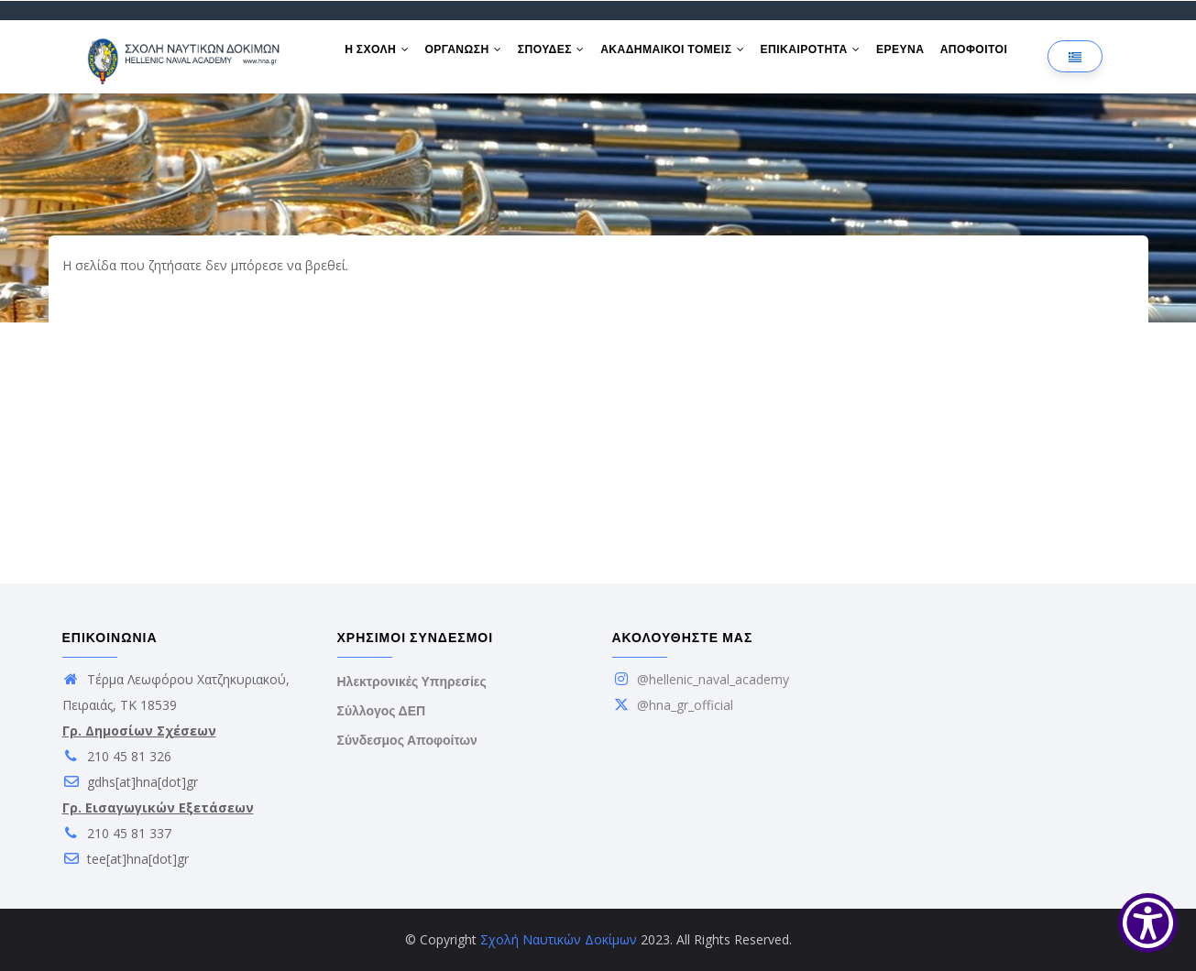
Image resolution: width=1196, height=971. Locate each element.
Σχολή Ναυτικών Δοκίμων (558, 939)
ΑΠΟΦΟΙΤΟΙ (989, 53)
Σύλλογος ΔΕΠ (381, 711)
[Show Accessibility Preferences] (1148, 923)
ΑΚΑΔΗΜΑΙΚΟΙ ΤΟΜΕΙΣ (681, 53)
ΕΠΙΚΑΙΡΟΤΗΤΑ (822, 53)
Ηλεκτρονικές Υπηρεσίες (412, 681)
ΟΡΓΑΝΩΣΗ (467, 53)
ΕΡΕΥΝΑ (914, 53)
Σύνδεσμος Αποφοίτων (407, 740)
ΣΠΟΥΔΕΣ (557, 53)
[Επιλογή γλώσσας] (1075, 56)
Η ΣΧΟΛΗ (378, 53)
